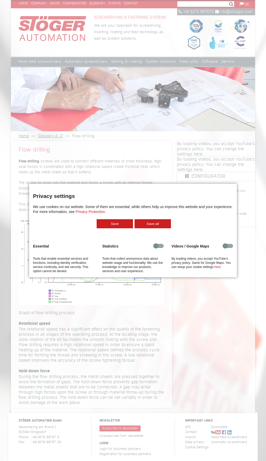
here (217, 267)
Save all (153, 224)
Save (115, 224)
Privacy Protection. (91, 212)
